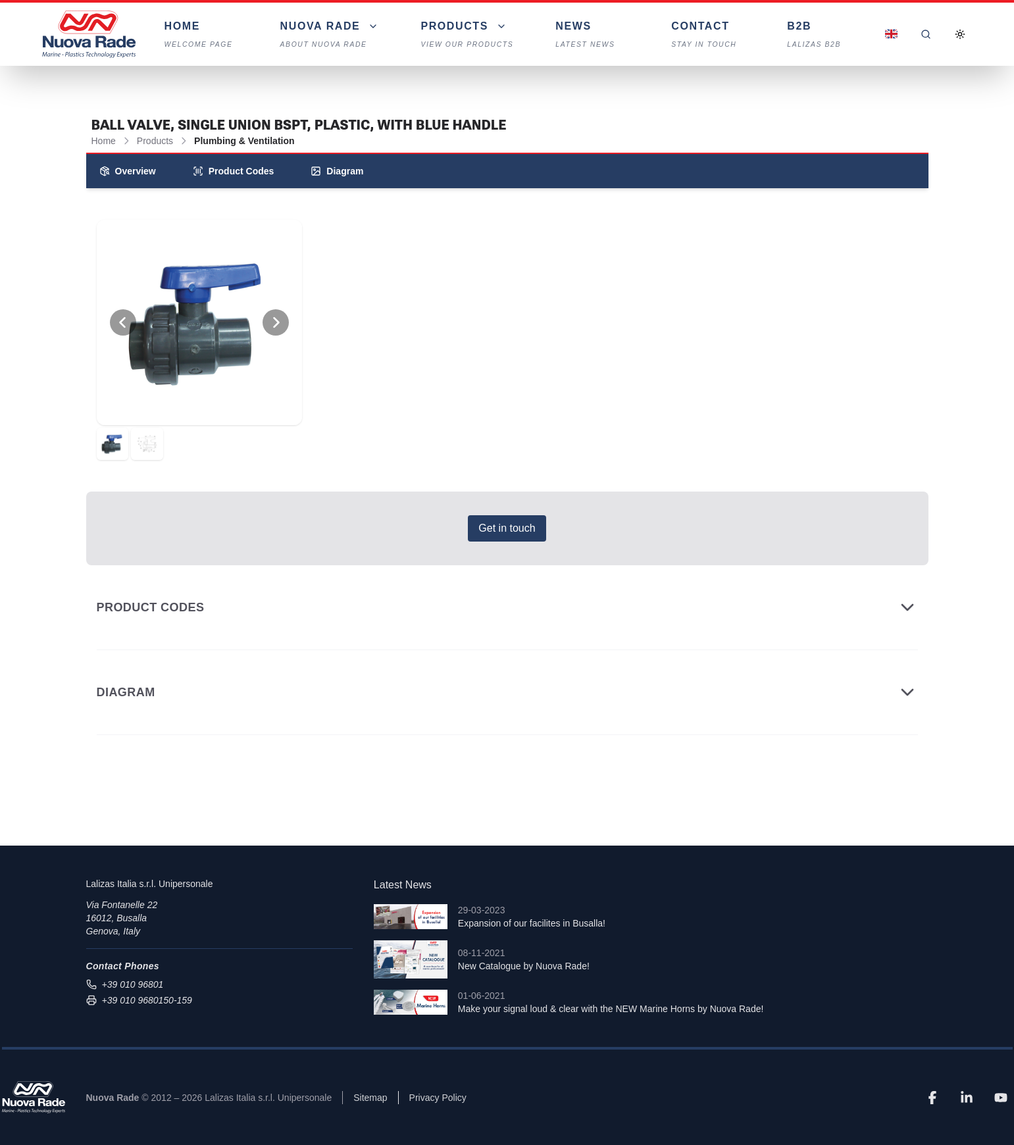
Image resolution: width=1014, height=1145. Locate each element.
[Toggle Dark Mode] (960, 34)
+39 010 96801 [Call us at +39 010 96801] (125, 984)
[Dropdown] (329, 34)
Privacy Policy (438, 1097)
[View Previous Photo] (123, 322)
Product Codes (233, 171)
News (592, 35)
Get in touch (506, 528)
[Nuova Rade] (33, 1097)
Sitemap (370, 1097)
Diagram (337, 171)
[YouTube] (1001, 1097)
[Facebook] (932, 1097)
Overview (127, 171)
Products (155, 141)
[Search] (926, 34)
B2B (824, 35)
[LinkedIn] (966, 1097)
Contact (708, 35)
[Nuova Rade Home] (89, 34)
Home (201, 35)
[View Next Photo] (276, 322)
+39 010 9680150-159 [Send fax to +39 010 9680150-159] (139, 1000)
